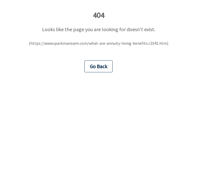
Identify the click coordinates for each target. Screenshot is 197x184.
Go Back (98, 66)
